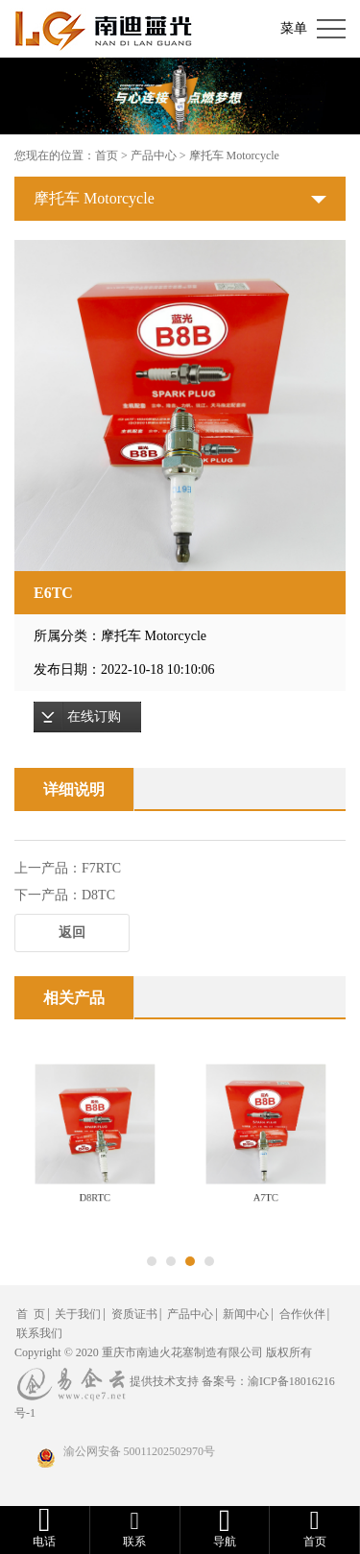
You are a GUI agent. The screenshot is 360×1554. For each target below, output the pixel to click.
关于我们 (78, 1314)
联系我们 (39, 1333)
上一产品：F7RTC (67, 868)
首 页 (30, 1314)
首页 (106, 155)
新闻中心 (246, 1314)
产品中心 (154, 155)
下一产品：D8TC (64, 895)
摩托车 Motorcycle (234, 155)
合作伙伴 (302, 1314)
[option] (180, 405)
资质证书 (134, 1314)
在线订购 (94, 716)
